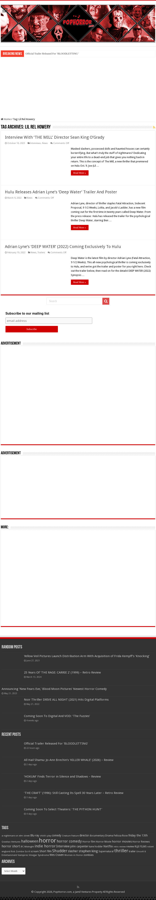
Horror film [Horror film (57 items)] (88, 841)
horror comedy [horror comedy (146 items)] (69, 841)
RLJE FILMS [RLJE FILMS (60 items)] (141, 846)
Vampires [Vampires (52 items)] (23, 855)
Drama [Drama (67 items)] (109, 835)
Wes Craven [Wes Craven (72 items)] (57, 854)
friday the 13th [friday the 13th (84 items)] (138, 835)
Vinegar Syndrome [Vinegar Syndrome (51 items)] (39, 855)
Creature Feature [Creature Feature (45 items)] (70, 835)
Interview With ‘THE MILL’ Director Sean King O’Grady (54, 137)
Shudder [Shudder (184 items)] (59, 851)
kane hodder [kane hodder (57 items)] (96, 846)
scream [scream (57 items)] (34, 851)
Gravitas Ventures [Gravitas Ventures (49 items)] (11, 841)
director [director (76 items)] (84, 835)
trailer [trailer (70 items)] (132, 851)
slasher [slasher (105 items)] (73, 851)
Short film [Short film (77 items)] (45, 851)
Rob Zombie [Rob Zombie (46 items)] (17, 851)
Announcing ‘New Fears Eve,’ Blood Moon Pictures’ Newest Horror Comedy (54, 689)
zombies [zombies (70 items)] (88, 854)
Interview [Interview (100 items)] (63, 846)
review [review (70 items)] (130, 846)
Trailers (41, 252)
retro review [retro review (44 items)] (120, 846)
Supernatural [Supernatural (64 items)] (106, 851)
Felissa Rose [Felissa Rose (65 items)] (121, 835)
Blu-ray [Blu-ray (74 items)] (34, 835)
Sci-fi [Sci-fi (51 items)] (27, 851)
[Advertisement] (78, 87)
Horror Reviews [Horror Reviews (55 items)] (141, 841)
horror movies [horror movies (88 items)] (122, 841)
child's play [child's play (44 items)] (45, 835)
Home (6, 119)
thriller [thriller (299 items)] (121, 850)
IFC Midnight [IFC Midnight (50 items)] (27, 846)
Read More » (79, 172)
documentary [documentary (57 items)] (97, 835)
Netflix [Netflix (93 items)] (108, 846)
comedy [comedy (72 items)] (56, 835)
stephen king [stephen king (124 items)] (88, 851)
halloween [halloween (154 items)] (29, 841)
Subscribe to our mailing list (27, 313)
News (45, 143)
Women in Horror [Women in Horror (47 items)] (73, 855)
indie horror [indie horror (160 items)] (45, 846)
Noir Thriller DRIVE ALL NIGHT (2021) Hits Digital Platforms (66, 699)
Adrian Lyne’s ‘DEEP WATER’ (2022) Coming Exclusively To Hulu (63, 246)
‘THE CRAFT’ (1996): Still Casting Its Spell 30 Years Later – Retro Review (73, 793)
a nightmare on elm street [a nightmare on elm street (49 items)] (16, 835)
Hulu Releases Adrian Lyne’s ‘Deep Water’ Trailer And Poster (61, 191)
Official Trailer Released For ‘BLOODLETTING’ (52, 53)
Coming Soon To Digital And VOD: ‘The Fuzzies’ (57, 716)
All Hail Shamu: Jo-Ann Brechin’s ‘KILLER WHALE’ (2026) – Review (68, 760)
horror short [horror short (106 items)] (11, 846)
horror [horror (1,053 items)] (47, 840)
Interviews (35, 143)
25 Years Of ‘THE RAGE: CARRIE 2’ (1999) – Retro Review (62, 672)
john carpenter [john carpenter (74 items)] (79, 846)
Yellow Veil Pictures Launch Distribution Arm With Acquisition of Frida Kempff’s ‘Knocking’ (87, 656)
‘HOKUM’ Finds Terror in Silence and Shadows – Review (62, 776)
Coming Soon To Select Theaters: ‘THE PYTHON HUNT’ (63, 809)
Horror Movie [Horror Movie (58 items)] (103, 841)
